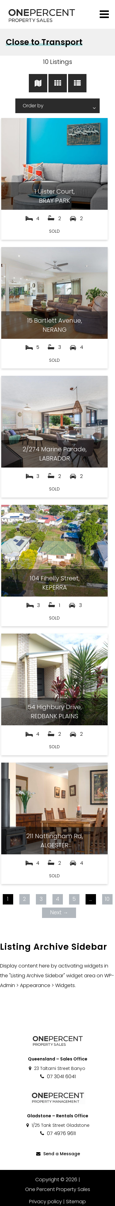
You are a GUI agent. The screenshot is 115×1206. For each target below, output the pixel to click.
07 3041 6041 (57, 1076)
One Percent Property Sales (57, 1189)
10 (107, 899)
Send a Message (57, 1154)
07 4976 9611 (57, 1133)
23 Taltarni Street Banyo (56, 1068)
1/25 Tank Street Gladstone (57, 1125)
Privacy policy (45, 1201)
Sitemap (76, 1201)
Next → (59, 912)
